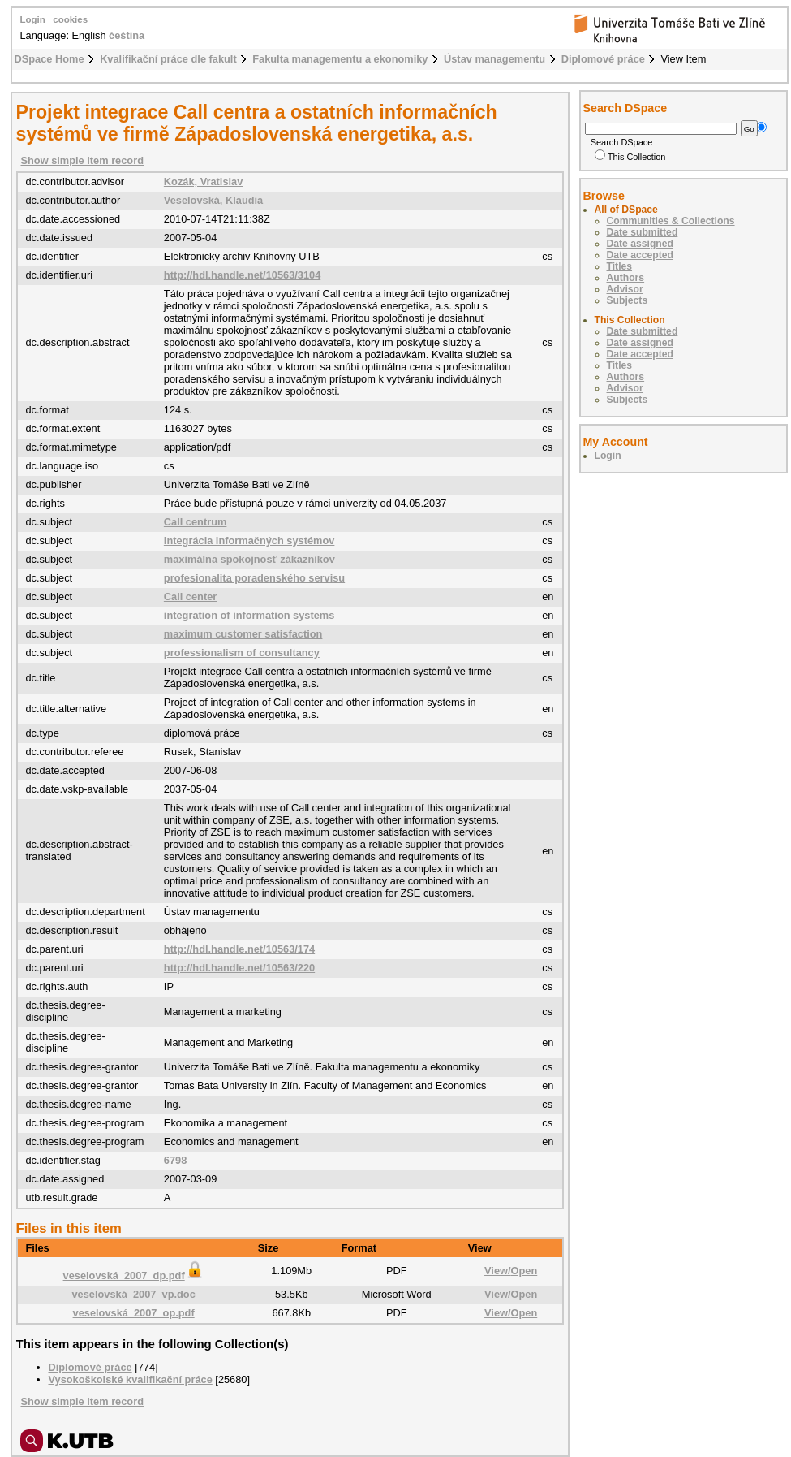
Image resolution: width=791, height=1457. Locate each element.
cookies (70, 19)
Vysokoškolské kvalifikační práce (131, 1379)
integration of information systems (249, 615)
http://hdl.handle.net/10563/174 (239, 949)
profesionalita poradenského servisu (254, 578)
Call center (190, 596)
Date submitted (642, 232)
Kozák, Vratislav (203, 181)
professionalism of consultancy (242, 652)
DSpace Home (49, 59)
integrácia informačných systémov (249, 540)
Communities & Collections (671, 221)
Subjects (627, 300)
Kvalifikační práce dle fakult (168, 59)
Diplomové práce (603, 59)
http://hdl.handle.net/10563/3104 (242, 275)
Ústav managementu (494, 59)
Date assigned (640, 243)
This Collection (630, 157)
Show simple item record (82, 160)
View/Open (510, 1271)
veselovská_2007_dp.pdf (133, 1275)
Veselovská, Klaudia (213, 200)
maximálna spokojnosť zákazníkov (249, 559)
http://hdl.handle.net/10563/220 (239, 968)
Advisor (625, 289)
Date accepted (640, 255)
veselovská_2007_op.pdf (134, 1313)
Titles (620, 266)
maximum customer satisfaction (243, 634)
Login (32, 19)
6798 (175, 1160)
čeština (126, 35)
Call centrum (195, 522)
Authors (626, 277)
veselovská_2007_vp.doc (134, 1294)
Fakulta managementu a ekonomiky (340, 59)
